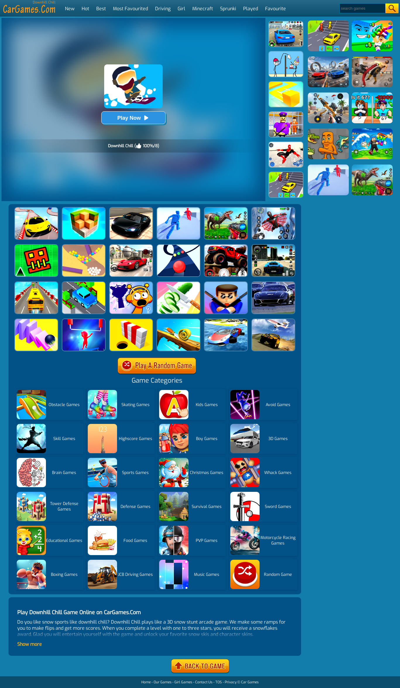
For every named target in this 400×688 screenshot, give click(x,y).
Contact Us (203, 682)
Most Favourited (130, 9)
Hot (85, 9)
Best (101, 9)
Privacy (230, 682)
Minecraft (202, 9)
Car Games (250, 682)
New (70, 9)
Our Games (162, 682)
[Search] (362, 8)
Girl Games (183, 682)
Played (250, 9)
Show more (29, 644)
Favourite (275, 9)
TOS (218, 682)
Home (146, 682)
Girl (181, 9)
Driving (163, 9)
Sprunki (228, 9)
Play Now (133, 117)
